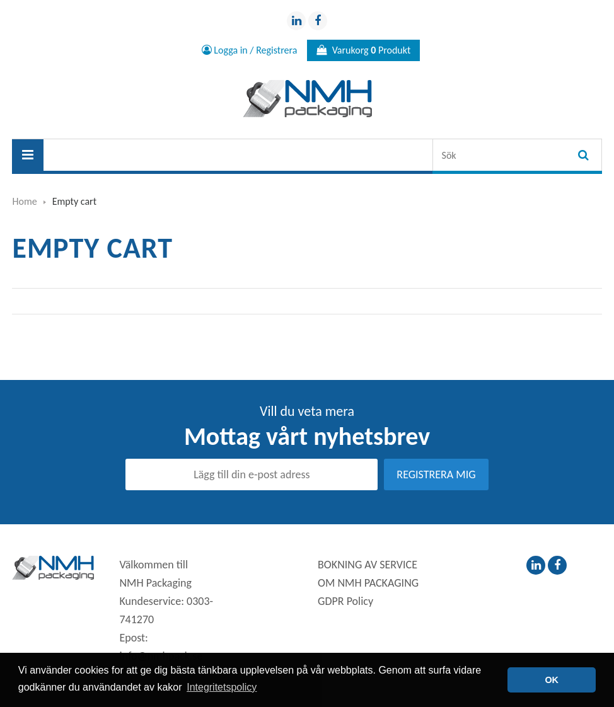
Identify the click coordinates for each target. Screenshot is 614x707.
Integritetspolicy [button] (222, 687)
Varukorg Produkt (363, 50)
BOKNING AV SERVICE (367, 565)
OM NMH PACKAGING (368, 583)
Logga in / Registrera (250, 50)
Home (24, 201)
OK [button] (552, 680)
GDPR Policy (345, 601)
